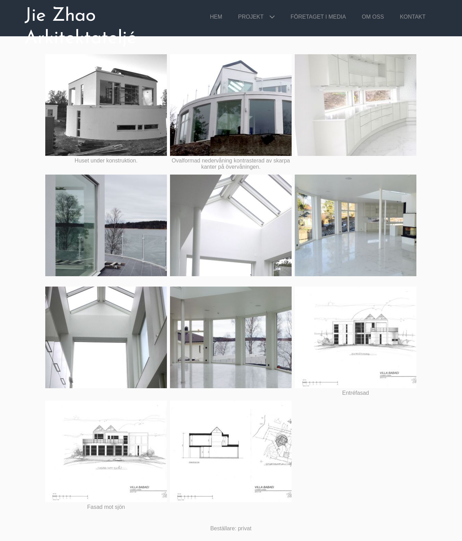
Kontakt (412, 17)
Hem (216, 17)
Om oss (373, 17)
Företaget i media (318, 17)
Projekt (251, 17)
